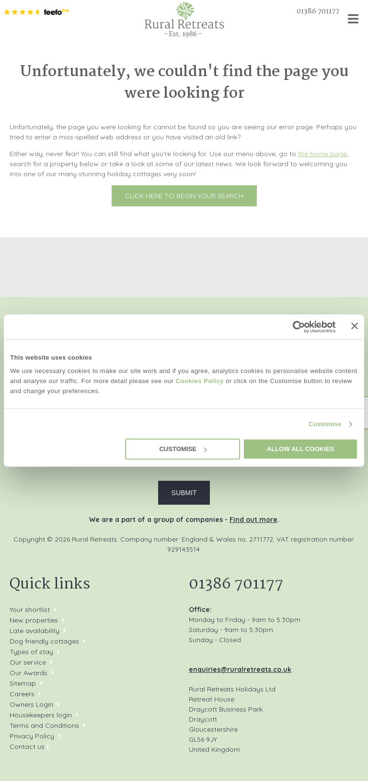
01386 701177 (318, 11)
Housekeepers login (41, 715)
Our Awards (28, 672)
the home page (322, 153)
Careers (22, 694)
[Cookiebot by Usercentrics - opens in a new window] (294, 326)
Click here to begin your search (184, 196)
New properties (35, 620)
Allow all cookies (300, 449)
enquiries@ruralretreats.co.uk (240, 669)
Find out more (253, 519)
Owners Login (31, 704)
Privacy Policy (32, 736)
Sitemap (23, 683)
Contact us (27, 746)
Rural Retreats (184, 19)
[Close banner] (354, 326)
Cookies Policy (200, 381)
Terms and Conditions (44, 725)
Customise (325, 424)
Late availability (34, 630)
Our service (28, 662)
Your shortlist (30, 609)
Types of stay (31, 651)
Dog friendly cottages (44, 641)
